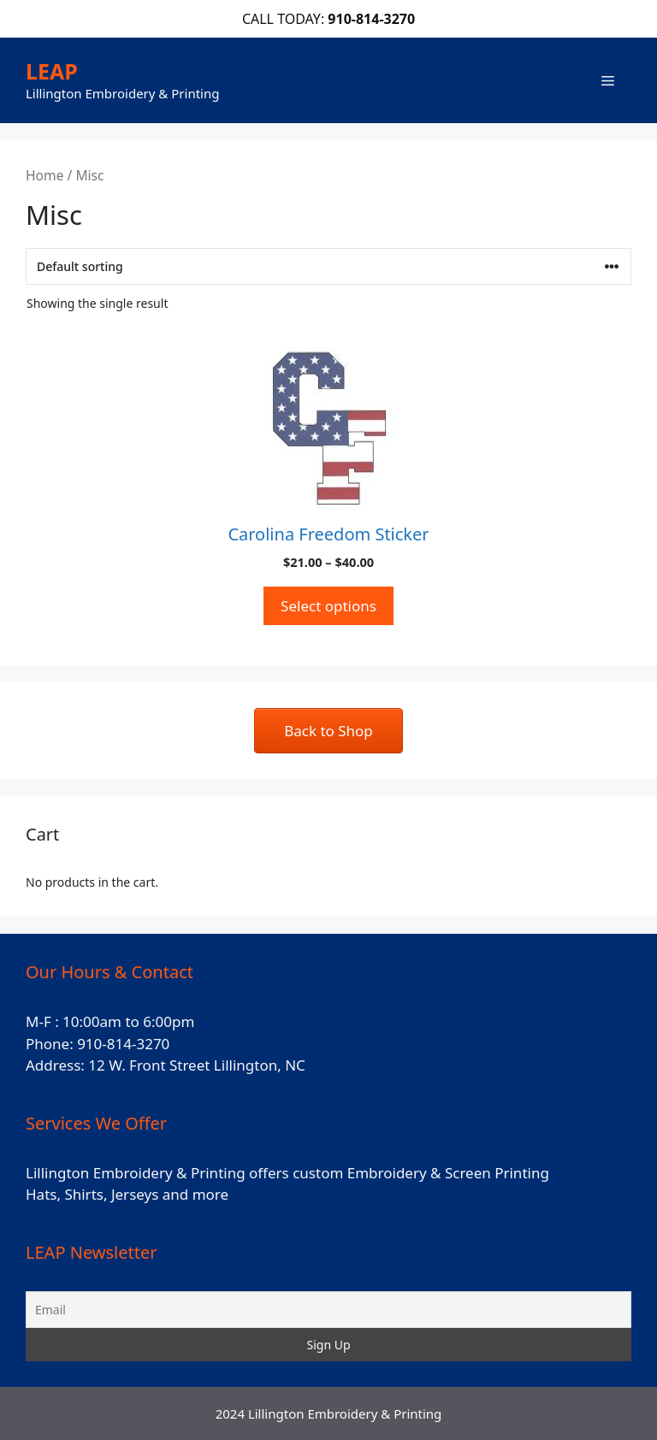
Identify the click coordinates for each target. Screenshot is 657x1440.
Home (44, 175)
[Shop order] (328, 266)
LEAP (52, 71)
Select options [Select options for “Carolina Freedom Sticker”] (328, 606)
